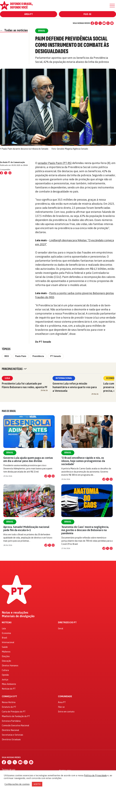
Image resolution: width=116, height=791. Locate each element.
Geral (60, 628)
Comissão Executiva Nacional (15, 725)
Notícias (6, 622)
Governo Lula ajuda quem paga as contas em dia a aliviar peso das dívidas (28, 459)
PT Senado (55, 356)
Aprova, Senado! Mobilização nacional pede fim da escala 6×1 (26, 528)
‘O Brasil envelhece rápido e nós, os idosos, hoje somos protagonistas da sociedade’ (83, 461)
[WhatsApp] (108, 23)
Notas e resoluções (15, 612)
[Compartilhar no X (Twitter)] (5, 172)
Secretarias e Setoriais (12, 735)
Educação (6, 661)
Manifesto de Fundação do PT (16, 716)
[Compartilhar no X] (49, 476)
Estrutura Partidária (11, 721)
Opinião (5, 675)
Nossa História (8, 702)
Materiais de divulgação (18, 616)
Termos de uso (8, 769)
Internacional (64, 378)
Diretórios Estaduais (11, 739)
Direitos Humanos (10, 665)
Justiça (5, 679)
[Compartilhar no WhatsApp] (9, 172)
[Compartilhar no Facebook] (1, 172)
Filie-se (87, 14)
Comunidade (65, 696)
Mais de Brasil (9, 411)
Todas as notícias (14, 30)
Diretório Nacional (10, 730)
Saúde (5, 647)
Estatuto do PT (9, 707)
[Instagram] (96, 23)
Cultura (5, 670)
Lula (7, 378)
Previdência (38, 356)
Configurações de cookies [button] (17, 784)
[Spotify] (112, 23)
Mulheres (6, 651)
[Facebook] (92, 23)
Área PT (28, 14)
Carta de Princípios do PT (14, 711)
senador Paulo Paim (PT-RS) (55, 163)
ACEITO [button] (37, 784)
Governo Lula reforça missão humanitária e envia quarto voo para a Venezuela (75, 387)
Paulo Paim (20, 356)
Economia (6, 633)
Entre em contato (66, 711)
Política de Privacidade (95, 775)
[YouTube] (104, 23)
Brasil (9, 452)
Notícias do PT (9, 689)
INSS (6, 356)
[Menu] (112, 6)
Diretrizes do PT (67, 622)
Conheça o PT (9, 696)
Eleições (6, 656)
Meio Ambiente (9, 684)
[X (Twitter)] (100, 23)
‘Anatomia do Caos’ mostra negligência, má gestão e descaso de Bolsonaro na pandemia (85, 530)
